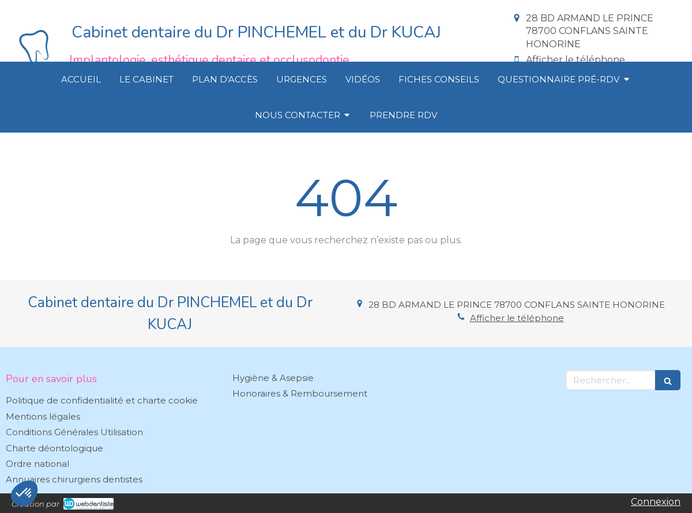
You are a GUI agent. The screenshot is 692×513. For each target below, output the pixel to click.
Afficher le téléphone (575, 59)
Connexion (655, 501)
